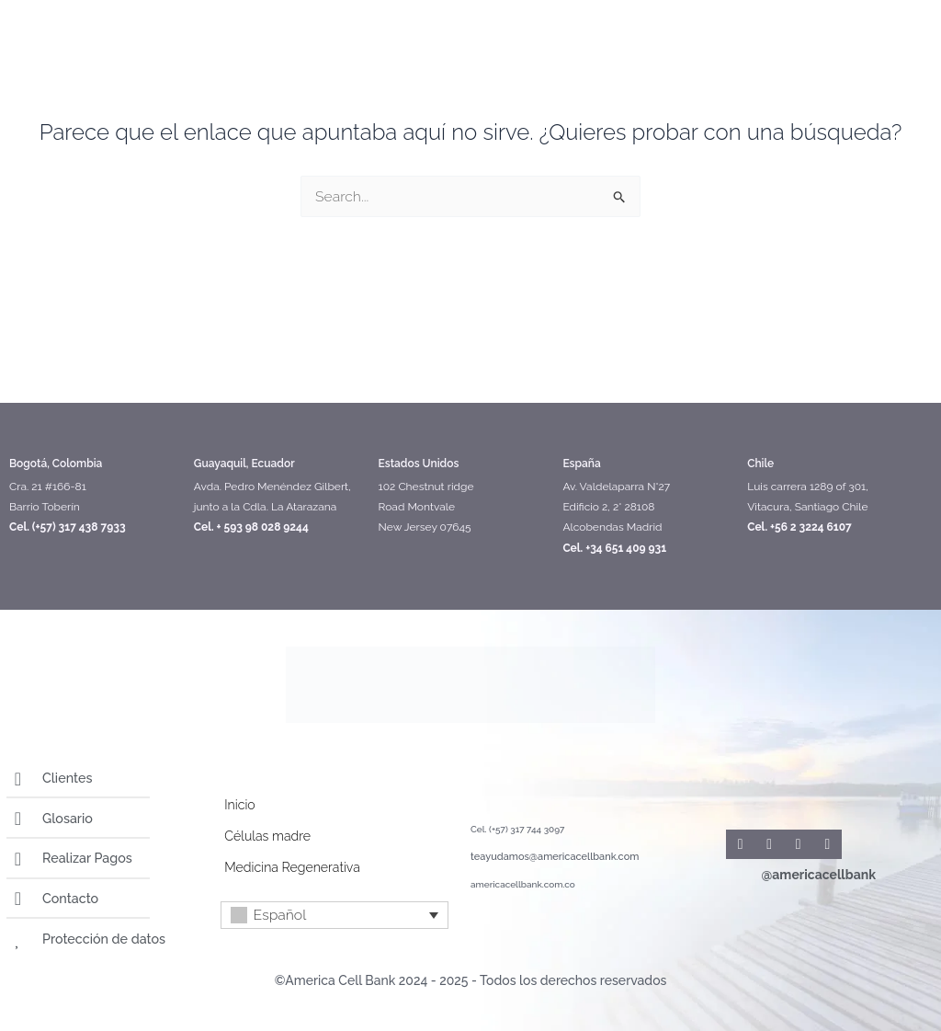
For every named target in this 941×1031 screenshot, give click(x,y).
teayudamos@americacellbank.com (547, 858)
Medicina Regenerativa (291, 868)
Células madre (267, 837)
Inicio (239, 805)
